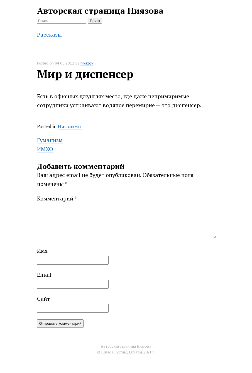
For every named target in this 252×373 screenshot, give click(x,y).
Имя (42, 257)
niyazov (86, 63)
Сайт (43, 305)
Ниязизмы (70, 126)
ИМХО (45, 149)
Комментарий (57, 198)
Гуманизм (50, 140)
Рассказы (49, 34)
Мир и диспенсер (85, 73)
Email (44, 281)
